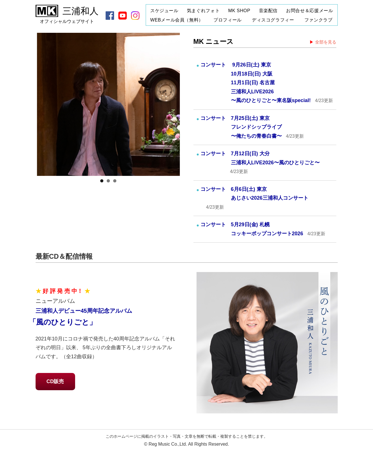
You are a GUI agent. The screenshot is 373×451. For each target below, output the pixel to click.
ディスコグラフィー (273, 20)
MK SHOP (239, 10)
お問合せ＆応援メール (309, 10)
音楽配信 (268, 10)
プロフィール (227, 20)
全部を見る (325, 42)
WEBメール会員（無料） (176, 20)
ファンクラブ (318, 20)
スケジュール (164, 10)
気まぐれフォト (203, 10)
